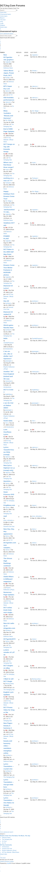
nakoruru (8, 91)
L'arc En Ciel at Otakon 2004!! (8, 405)
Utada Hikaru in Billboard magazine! (8, 579)
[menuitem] (5, 14)
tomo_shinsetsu (8, 520)
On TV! (10, 95)
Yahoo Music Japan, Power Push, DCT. (8, 73)
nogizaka (8, 62)
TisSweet (8, 183)
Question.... (7, 481)
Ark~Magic (8, 120)
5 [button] (0, 48)
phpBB (9, 863)
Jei (6, 133)
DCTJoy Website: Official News (8, 139)
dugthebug (8, 394)
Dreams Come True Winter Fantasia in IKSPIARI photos (8, 270)
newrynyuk (8, 381)
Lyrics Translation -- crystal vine (8, 766)
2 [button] (0, 43)
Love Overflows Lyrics (7, 432)
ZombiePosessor (8, 343)
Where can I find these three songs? (8, 165)
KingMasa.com (9, 505)
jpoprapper (8, 361)
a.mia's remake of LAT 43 (9, 652)
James (7, 483)
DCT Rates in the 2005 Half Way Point (8, 251)
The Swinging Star (9, 689)
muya (7, 169)
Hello (5, 338)
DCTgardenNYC (9, 639)
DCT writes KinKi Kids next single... (8, 610)
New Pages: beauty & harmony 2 (8, 725)
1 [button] (0, 41)
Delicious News (8, 68)
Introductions (9, 349)
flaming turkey (9, 683)
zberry (7, 536)
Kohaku (7, 77)
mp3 (5, 516)
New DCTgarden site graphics (8, 57)
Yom (6, 423)
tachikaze (8, 303)
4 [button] (0, 47)
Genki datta (7, 421)
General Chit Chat (8, 526)
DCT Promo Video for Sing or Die (8, 710)
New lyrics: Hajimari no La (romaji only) (9, 467)
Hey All (6, 301)
